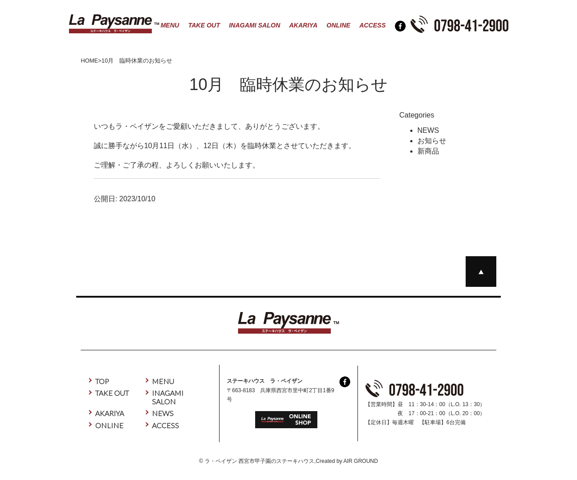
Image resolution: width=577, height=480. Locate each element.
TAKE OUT (204, 25)
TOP (102, 381)
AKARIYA (303, 25)
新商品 (428, 151)
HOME (89, 60)
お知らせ (431, 141)
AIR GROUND (360, 461)
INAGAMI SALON (254, 25)
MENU (169, 25)
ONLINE (338, 25)
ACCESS (372, 25)
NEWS (428, 130)
